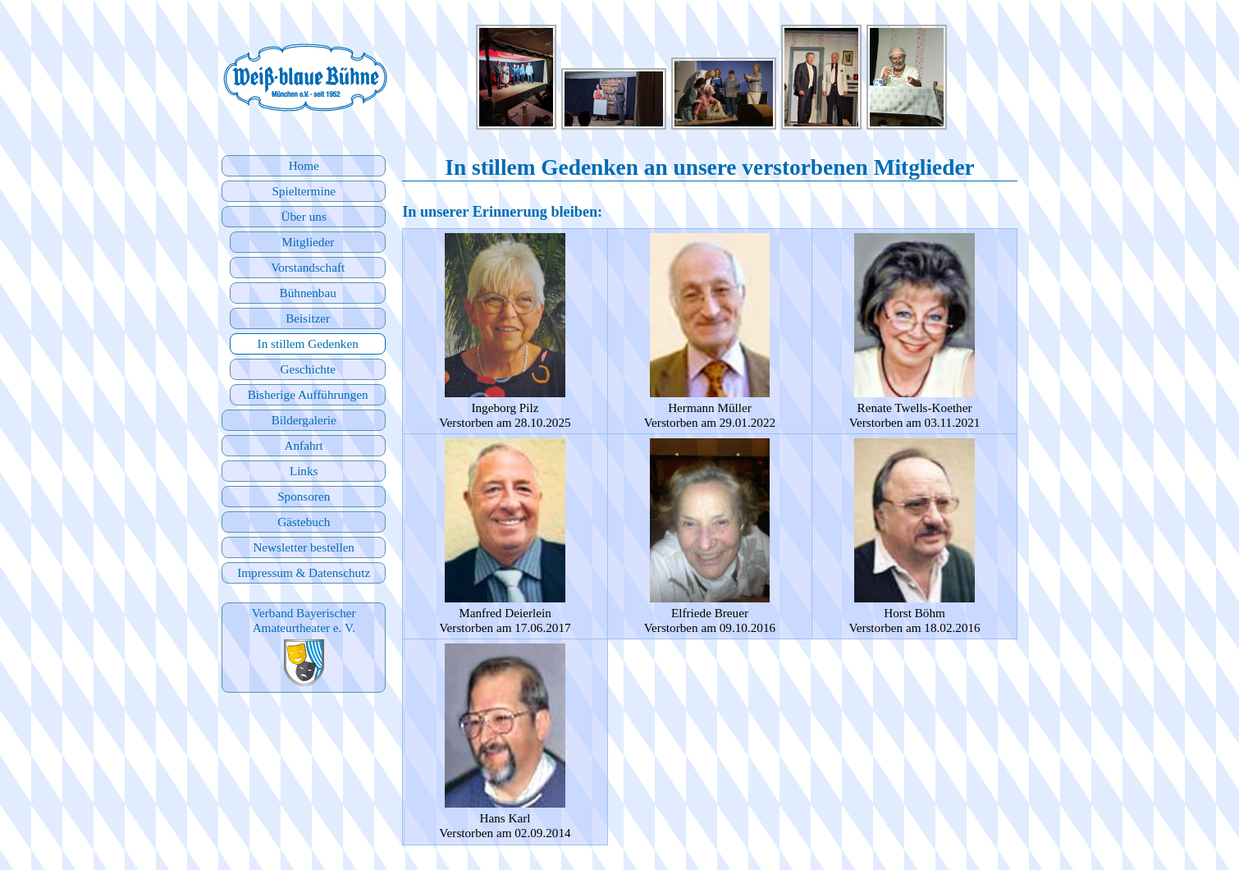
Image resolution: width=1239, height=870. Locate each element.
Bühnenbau (308, 293)
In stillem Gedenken (308, 343)
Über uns (304, 216)
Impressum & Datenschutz (303, 572)
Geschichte (307, 369)
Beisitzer (308, 318)
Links (304, 471)
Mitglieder (307, 242)
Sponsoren (303, 496)
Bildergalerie (304, 420)
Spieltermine (304, 191)
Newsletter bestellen (303, 547)
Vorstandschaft (308, 267)
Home (304, 165)
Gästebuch (303, 522)
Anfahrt (304, 445)
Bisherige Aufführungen (308, 394)
